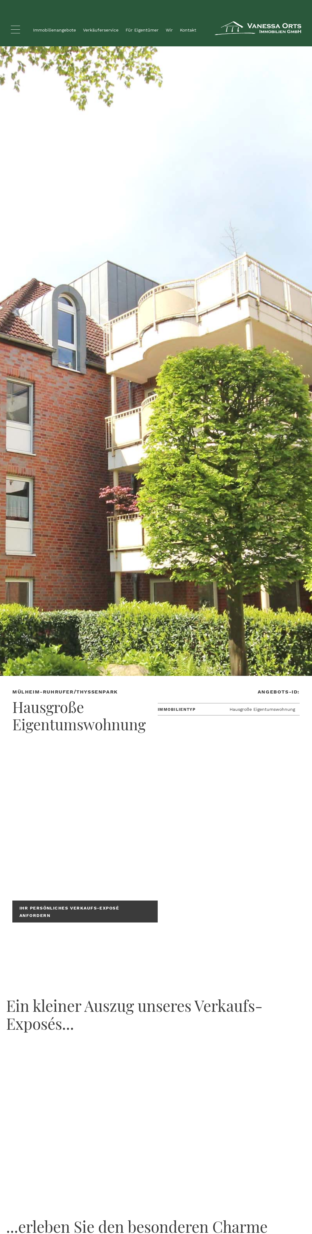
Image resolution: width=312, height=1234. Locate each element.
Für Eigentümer (142, 30)
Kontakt (188, 30)
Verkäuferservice (101, 30)
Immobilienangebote (54, 30)
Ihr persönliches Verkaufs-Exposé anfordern (69, 911)
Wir (169, 30)
